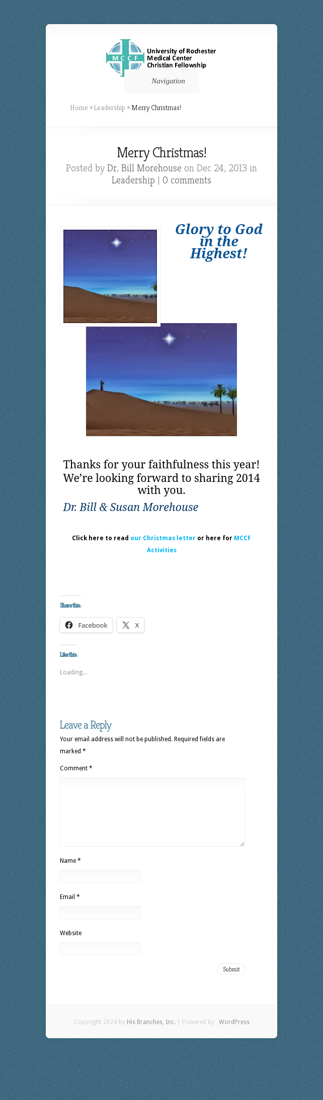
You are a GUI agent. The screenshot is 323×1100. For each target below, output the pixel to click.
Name (70, 872)
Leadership (109, 107)
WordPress (234, 1034)
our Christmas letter (163, 538)
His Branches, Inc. (151, 1034)
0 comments (187, 180)
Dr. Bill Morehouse (144, 168)
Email (70, 909)
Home (79, 107)
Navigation (159, 81)
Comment (76, 768)
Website (71, 945)
